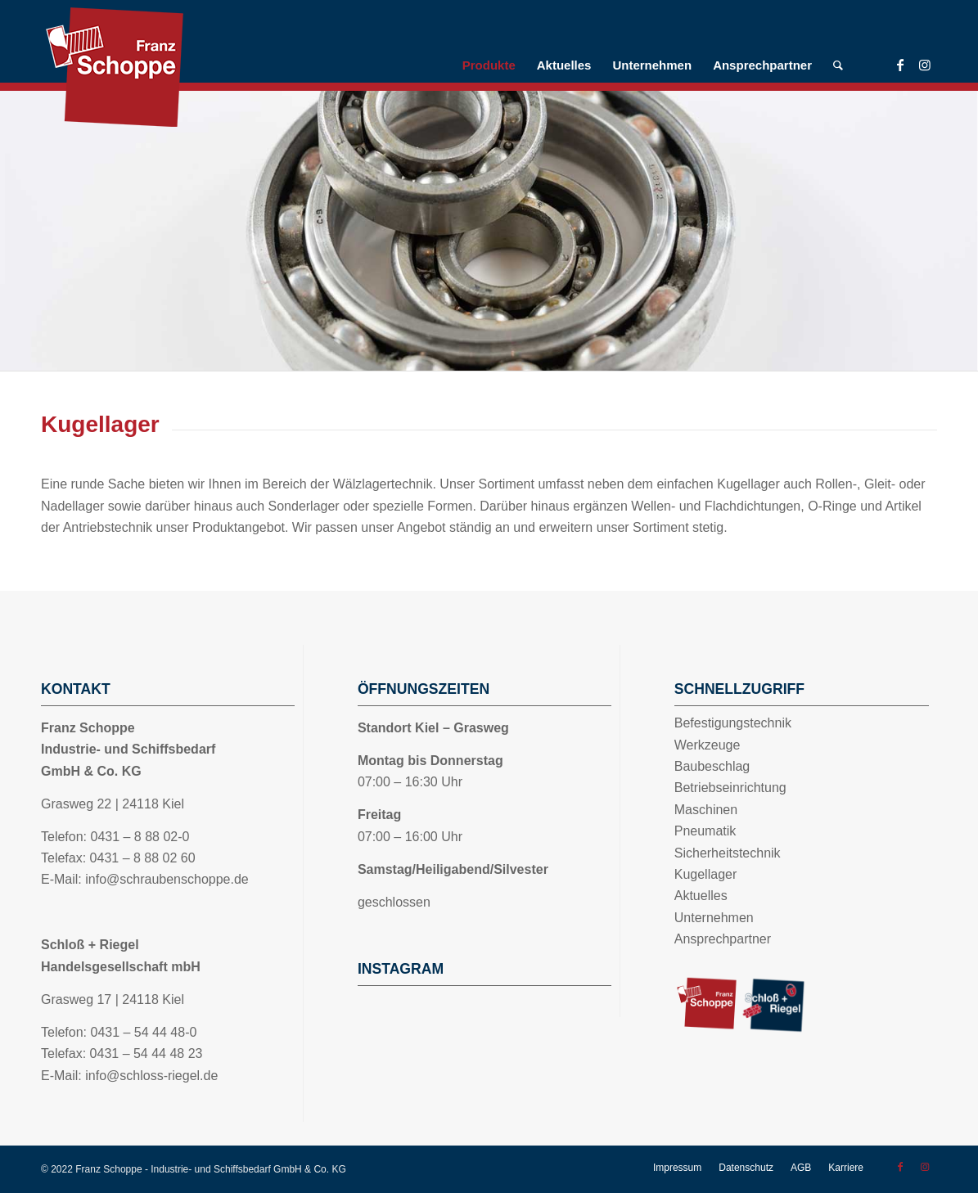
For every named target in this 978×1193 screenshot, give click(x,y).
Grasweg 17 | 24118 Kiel (112, 999)
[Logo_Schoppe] (163, 68)
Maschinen (705, 810)
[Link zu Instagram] (925, 64)
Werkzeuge (707, 745)
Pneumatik (705, 831)
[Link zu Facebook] (900, 64)
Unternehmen (714, 918)
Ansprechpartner (722, 939)
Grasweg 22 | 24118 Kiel (112, 804)
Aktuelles (701, 896)
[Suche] (838, 65)
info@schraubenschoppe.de (167, 879)
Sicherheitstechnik (727, 853)
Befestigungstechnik (732, 723)
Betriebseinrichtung (730, 788)
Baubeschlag (712, 766)
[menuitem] (489, 65)
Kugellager (705, 874)
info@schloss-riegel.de (151, 1076)
